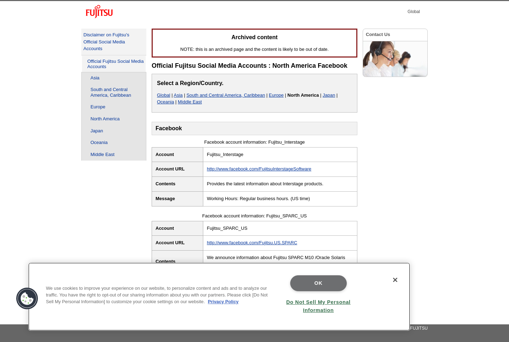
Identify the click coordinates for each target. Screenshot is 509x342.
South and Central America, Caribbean (110, 92)
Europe (97, 106)
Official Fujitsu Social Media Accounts (115, 64)
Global (163, 95)
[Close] (395, 280)
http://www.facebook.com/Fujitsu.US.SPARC (252, 242)
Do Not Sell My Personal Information (318, 306)
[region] (219, 297)
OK (318, 283)
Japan (96, 130)
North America (104, 118)
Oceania (98, 142)
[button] (27, 298)
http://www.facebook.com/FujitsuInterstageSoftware (259, 169)
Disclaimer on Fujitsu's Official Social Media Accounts (106, 41)
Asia (94, 77)
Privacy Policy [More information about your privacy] (223, 301)
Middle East (102, 154)
